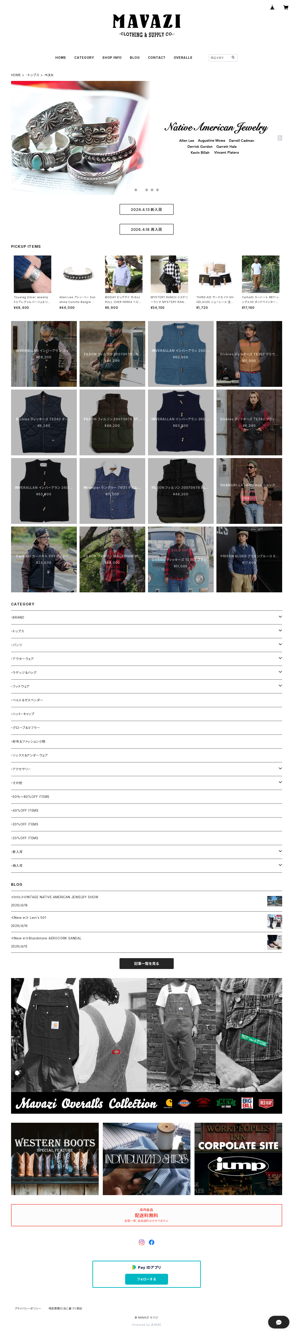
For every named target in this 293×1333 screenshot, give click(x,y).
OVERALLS (183, 57)
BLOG (135, 57)
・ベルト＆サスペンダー (27, 700)
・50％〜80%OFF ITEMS (30, 797)
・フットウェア (20, 686)
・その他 (16, 783)
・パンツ (16, 645)
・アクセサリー (21, 769)
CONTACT (157, 57)
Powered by (146, 1324)
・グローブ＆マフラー (25, 728)
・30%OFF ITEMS (24, 824)
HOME (60, 57)
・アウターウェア (22, 659)
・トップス (33, 75)
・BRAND (17, 617)
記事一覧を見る (146, 963)
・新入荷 (17, 852)
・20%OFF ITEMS (24, 838)
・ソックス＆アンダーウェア (29, 755)
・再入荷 (17, 865)
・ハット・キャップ (23, 714)
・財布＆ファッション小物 (28, 741)
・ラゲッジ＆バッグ (24, 672)
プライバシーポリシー (28, 1308)
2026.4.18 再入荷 (146, 229)
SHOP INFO (112, 57)
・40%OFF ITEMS (25, 810)
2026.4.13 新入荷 (146, 209)
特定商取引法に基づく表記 (65, 1308)
